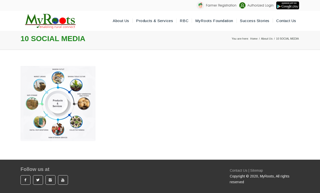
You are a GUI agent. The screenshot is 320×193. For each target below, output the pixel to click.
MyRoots (267, 176)
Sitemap (256, 170)
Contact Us (239, 170)
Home (254, 38)
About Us (266, 38)
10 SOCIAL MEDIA (53, 38)
